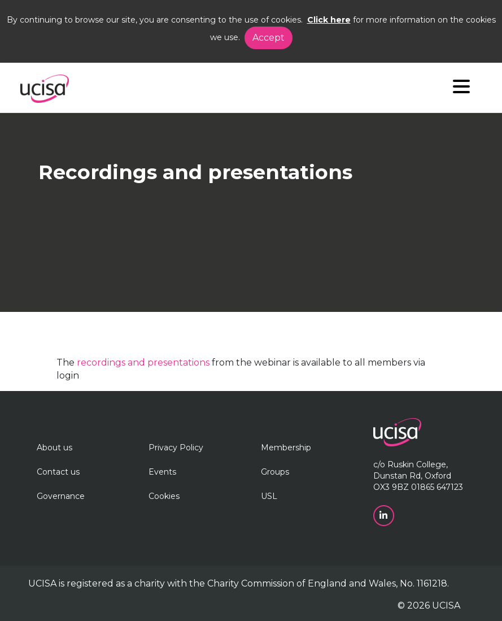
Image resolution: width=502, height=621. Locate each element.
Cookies (164, 496)
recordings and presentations (143, 362)
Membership (286, 447)
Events (162, 472)
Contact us (58, 472)
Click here (329, 20)
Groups (275, 472)
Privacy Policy (176, 447)
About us (54, 447)
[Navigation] (461, 89)
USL (269, 496)
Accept (268, 37)
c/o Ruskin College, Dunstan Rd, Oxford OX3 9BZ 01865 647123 (418, 475)
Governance (61, 496)
